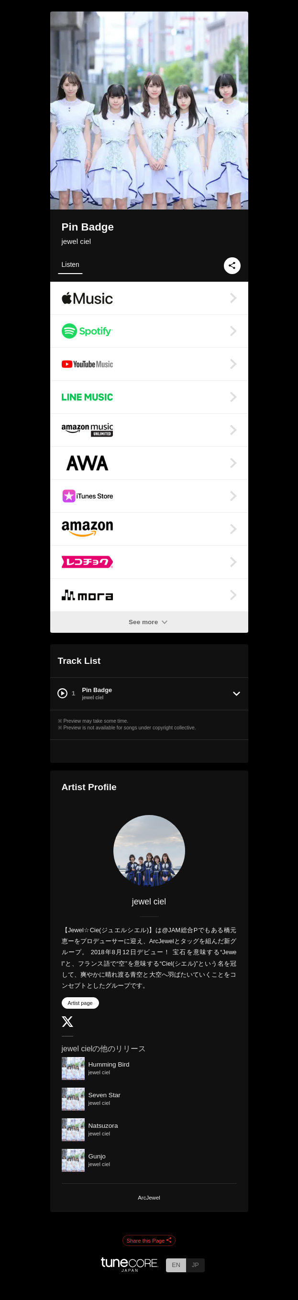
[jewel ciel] (149, 851)
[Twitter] (67, 1024)
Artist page (80, 1003)
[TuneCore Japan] (129, 1269)
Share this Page (149, 1241)
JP (195, 1264)
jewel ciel (76, 241)
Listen (70, 264)
